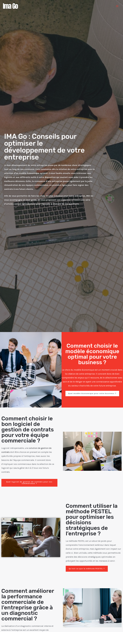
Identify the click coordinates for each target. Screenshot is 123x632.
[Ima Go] (11, 6)
